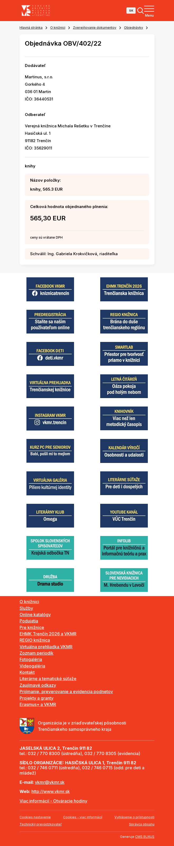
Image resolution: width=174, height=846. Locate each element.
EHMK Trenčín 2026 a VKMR (48, 633)
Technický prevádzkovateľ (41, 824)
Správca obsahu (141, 824)
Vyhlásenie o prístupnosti (134, 817)
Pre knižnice (32, 627)
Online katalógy (35, 614)
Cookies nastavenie (35, 817)
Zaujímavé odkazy (38, 685)
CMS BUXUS (144, 837)
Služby (26, 608)
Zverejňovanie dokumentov (94, 28)
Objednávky (133, 28)
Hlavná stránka (31, 28)
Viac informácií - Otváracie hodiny (53, 801)
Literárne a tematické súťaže (48, 678)
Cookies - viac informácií (82, 817)
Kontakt (27, 672)
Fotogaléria (31, 659)
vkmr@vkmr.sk (50, 782)
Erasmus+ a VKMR (38, 704)
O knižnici (57, 28)
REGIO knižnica (35, 640)
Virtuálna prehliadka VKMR (46, 646)
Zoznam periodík (36, 653)
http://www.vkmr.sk (50, 791)
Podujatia (29, 620)
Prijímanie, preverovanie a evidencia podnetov (66, 691)
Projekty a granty (36, 698)
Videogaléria (32, 666)
